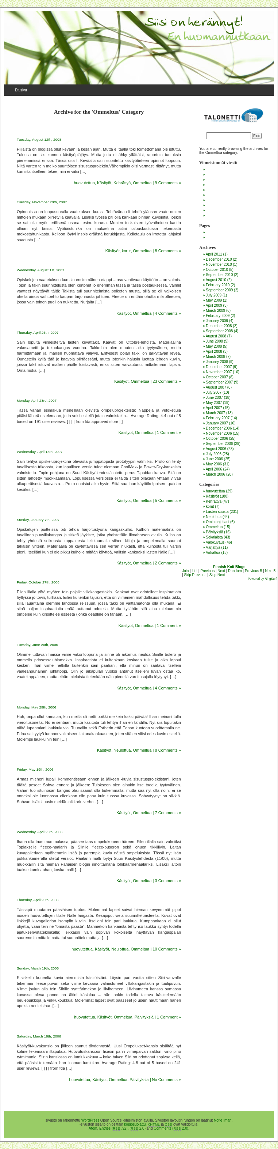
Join (185, 571)
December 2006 (219, 428)
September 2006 (219, 444)
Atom (93, 1128)
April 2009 (214, 305)
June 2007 (214, 398)
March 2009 (215, 311)
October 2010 (217, 270)
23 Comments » (166, 381)
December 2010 (219, 259)
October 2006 (217, 438)
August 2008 (216, 336)
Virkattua (213, 553)
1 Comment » (169, 432)
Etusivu (21, 90)
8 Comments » (168, 251)
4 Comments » (168, 313)
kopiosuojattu (135, 1124)
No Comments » (166, 1079)
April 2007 (214, 408)
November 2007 (219, 372)
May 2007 (214, 403)
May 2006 (214, 464)
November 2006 (219, 433)
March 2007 (215, 413)
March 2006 (215, 474)
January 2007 (217, 423)
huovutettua (84, 183)
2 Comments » (168, 563)
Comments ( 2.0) (171, 1128)
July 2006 (213, 454)
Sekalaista (214, 537)
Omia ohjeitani (217, 522)
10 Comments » (166, 949)
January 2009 (217, 321)
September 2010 (219, 275)
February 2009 (217, 316)
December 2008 (219, 326)
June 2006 (214, 459)
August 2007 (216, 387)
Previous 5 (253, 571)
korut (126, 251)
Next (221, 571)
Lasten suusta (217, 512)
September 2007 (219, 382)
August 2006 (216, 449)
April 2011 (214, 254)
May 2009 (214, 300)
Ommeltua (142, 183)
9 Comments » (168, 183)
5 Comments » (168, 500)
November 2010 (219, 264)
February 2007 (217, 418)
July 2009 (213, 295)
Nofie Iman (222, 1120)
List (195, 571)
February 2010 (217, 285)
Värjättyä (213, 547)
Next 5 (270, 571)
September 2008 (219, 331)
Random (235, 571)
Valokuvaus (215, 542)
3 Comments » (168, 880)
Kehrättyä (122, 183)
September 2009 (219, 290)
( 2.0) (138, 1128)
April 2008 (214, 351)
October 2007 (217, 377)
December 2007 (219, 367)
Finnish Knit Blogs (229, 567)
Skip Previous (195, 575)
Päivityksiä (144, 1017)
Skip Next (217, 575)
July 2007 (213, 392)
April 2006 (214, 469)
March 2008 (215, 357)
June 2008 (214, 341)
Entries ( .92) (113, 1128)
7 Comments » (168, 812)
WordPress (90, 1120)
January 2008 (217, 362)
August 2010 (216, 280)
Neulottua (122, 750)
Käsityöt (104, 183)
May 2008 (214, 346)
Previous (207, 571)
